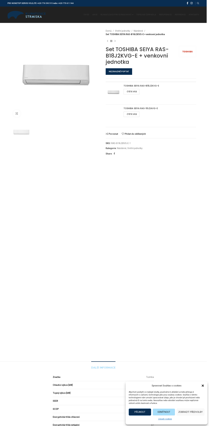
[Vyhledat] (198, 3)
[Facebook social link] (187, 3)
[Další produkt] (115, 41)
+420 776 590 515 (45, 3)
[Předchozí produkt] (107, 41)
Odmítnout (163, 412)
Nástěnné (138, 31)
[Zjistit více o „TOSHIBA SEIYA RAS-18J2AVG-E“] (131, 114)
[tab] (103, 366)
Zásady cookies (165, 419)
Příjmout (139, 412)
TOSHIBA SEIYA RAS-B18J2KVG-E (141, 85)
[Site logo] (26, 14)
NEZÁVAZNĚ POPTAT (119, 71)
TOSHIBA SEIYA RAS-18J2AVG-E (141, 108)
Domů (109, 31)
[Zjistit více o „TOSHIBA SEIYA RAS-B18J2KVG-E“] (131, 91)
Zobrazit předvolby (190, 412)
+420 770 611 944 (66, 3)
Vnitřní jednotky (122, 31)
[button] (202, 385)
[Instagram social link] (191, 3)
